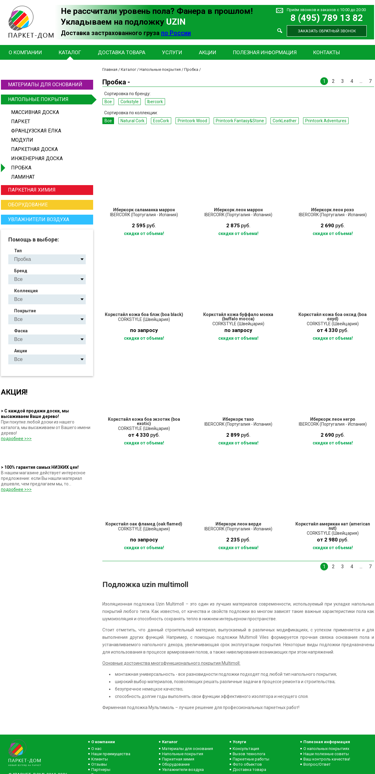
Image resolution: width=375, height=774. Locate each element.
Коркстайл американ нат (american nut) (332, 526)
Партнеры (100, 769)
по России (176, 33)
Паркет (20, 121)
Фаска (21, 331)
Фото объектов (247, 764)
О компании (25, 52)
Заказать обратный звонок (327, 31)
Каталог (70, 52)
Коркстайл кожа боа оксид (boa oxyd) (332, 316)
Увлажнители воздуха (38, 219)
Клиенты (99, 759)
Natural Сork (132, 120)
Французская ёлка (36, 131)
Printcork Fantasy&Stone (240, 120)
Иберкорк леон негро (332, 419)
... (361, 81)
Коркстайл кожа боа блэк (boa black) (144, 314)
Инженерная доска (37, 158)
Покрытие (25, 311)
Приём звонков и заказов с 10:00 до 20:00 (326, 10)
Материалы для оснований (45, 84)
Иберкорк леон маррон (238, 210)
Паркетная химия (32, 190)
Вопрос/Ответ (317, 764)
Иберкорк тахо (238, 419)
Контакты (326, 52)
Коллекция (26, 291)
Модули (22, 140)
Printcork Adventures (325, 120)
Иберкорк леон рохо (332, 210)
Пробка (21, 168)
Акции (207, 52)
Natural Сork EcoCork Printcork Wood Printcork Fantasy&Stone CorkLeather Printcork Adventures (52, 299)
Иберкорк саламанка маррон (144, 210)
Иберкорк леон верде (238, 524)
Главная (109, 69)
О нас (96, 748)
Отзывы (99, 764)
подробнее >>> (16, 438)
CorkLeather (285, 120)
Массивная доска (35, 112)
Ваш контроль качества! (326, 759)
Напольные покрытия (50, 99)
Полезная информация (265, 52)
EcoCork (161, 120)
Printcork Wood (192, 120)
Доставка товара (121, 52)
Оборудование (28, 205)
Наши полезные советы (326, 754)
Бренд (20, 271)
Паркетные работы (251, 759)
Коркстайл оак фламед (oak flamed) (143, 524)
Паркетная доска (34, 149)
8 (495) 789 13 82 (326, 18)
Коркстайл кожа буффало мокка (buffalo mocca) (238, 316)
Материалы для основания (187, 748)
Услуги (172, 52)
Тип (18, 251)
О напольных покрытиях (326, 748)
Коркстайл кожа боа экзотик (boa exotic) (144, 421)
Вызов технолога (249, 754)
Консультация (246, 748)
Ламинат (23, 177)
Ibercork (155, 101)
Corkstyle (129, 101)
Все (108, 101)
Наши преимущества (110, 754)
